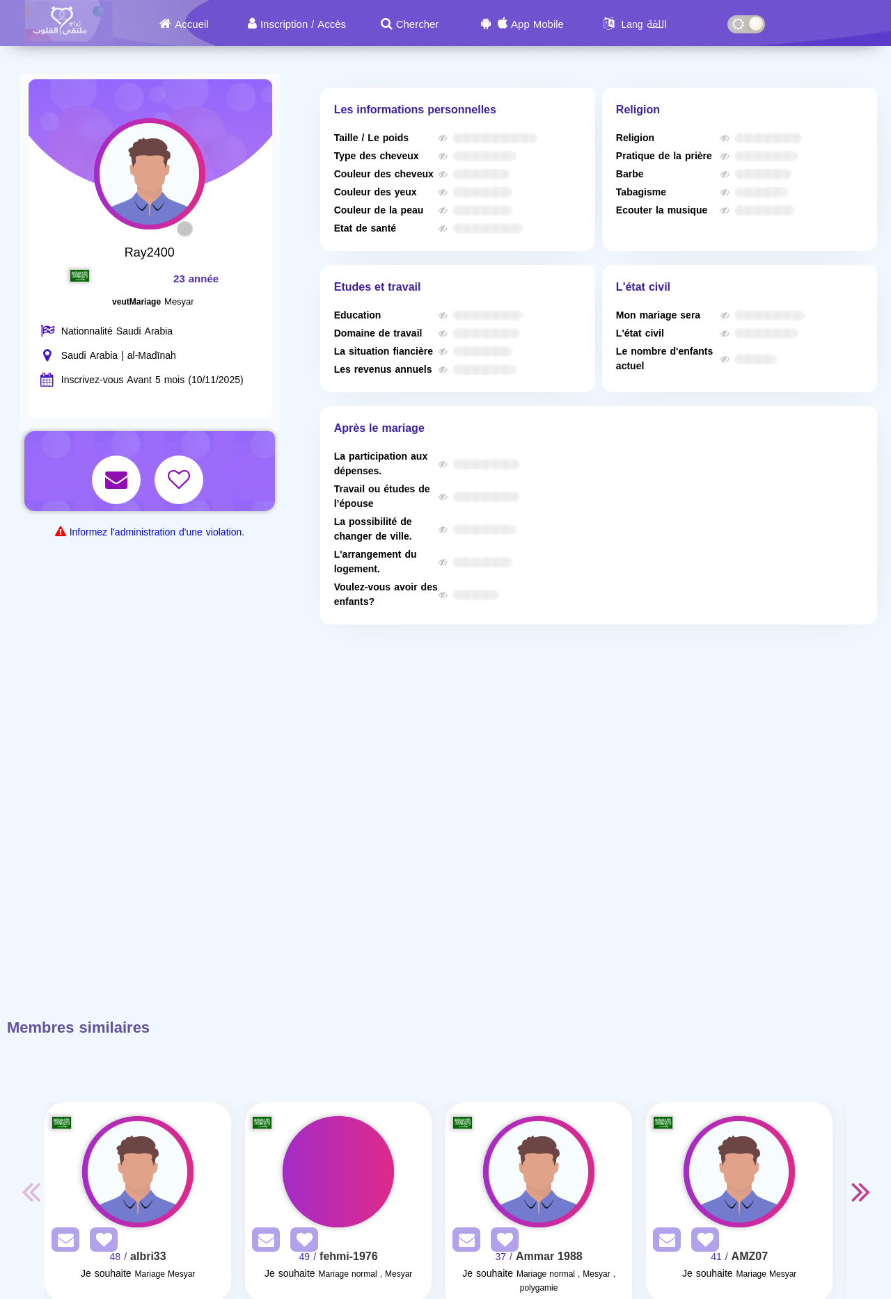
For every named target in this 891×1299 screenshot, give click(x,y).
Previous (30, 1191)
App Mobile (537, 24)
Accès (331, 24)
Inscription (284, 24)
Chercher (417, 24)
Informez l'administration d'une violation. (157, 532)
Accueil (191, 24)
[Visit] (138, 1171)
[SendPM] (62, 1242)
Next (860, 1191)
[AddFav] (100, 1242)
